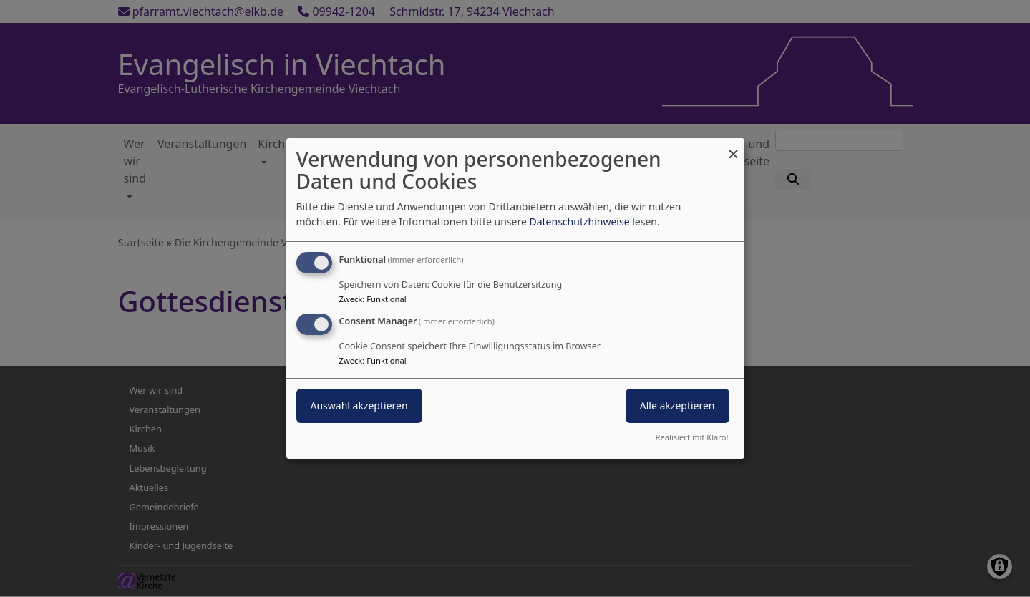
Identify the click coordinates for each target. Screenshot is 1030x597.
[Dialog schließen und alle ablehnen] (733, 147)
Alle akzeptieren (677, 405)
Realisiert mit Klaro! (692, 437)
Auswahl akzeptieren (359, 405)
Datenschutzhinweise (579, 221)
